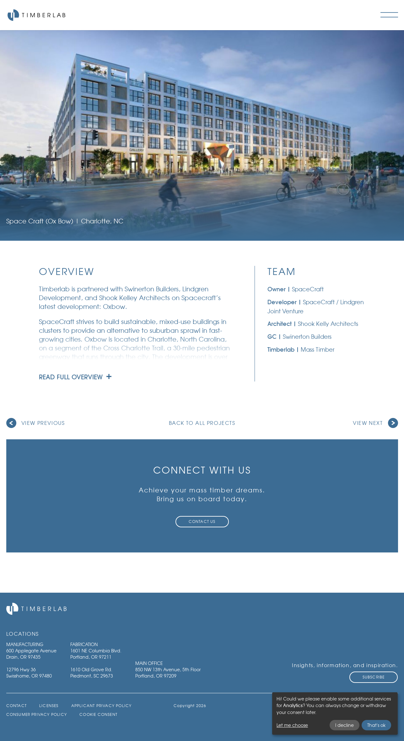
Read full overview (75, 377)
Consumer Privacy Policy (36, 714)
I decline (344, 725)
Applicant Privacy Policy (101, 705)
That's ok (376, 725)
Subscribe (374, 677)
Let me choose (292, 725)
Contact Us (202, 521)
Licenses (49, 705)
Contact (16, 705)
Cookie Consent (98, 714)
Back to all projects (202, 423)
